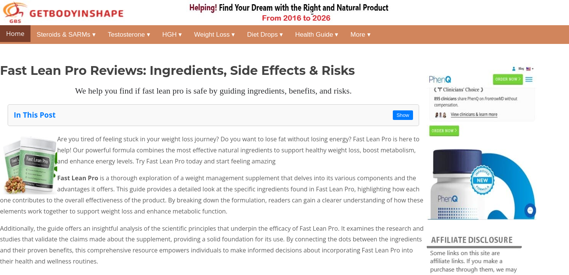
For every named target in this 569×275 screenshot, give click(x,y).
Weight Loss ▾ (214, 34)
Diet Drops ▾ (265, 34)
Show (403, 115)
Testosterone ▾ (129, 34)
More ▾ (360, 34)
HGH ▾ (172, 34)
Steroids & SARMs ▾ (66, 34)
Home (15, 33)
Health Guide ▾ (316, 34)
